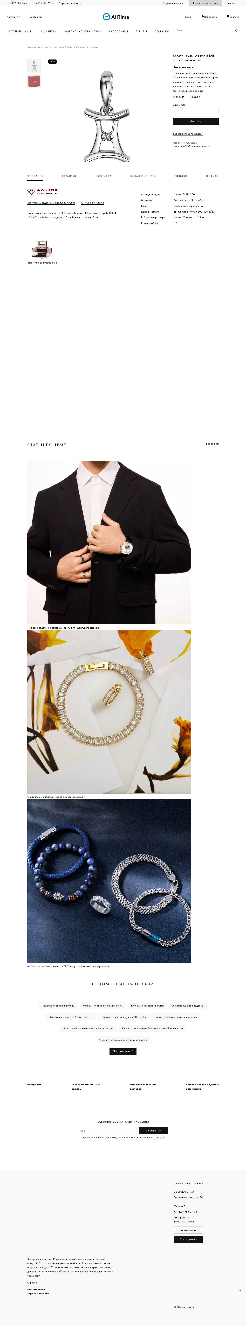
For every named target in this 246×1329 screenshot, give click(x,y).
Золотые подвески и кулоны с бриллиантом (88, 1028)
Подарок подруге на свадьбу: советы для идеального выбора (63, 627)
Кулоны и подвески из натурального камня (123, 1040)
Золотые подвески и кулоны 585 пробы (123, 1017)
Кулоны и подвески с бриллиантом (102, 1005)
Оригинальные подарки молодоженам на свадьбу (56, 797)
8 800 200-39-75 (17, 3)
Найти (236, 30)
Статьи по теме (46, 444)
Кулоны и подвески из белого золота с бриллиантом (152, 1028)
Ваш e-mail (179, 105)
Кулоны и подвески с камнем (147, 1005)
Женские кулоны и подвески (188, 1005)
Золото (93, 47)
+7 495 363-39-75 (43, 3)
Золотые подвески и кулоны (58, 1005)
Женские (81, 47)
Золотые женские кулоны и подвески (176, 1017)
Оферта (32, 1282)
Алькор (69, 47)
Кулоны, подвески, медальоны (44, 47)
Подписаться (153, 1130)
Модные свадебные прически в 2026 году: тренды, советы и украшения (68, 966)
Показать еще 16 (123, 1051)
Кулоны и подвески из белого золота (70, 1017)
